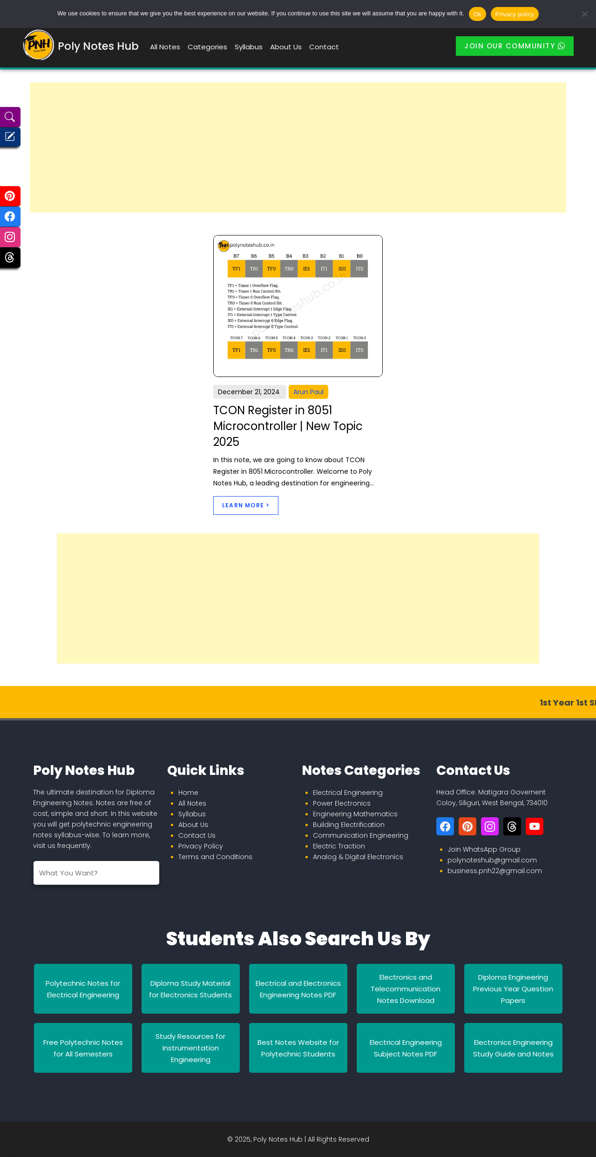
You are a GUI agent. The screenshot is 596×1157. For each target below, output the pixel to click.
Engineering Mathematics (355, 814)
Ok (477, 14)
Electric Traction (339, 846)
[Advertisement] (298, 147)
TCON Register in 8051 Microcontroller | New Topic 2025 (288, 426)
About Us (286, 47)
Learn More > (246, 505)
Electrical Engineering (348, 792)
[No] (584, 14)
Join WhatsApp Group (484, 849)
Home (188, 792)
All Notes (165, 47)
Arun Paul (308, 392)
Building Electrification (349, 824)
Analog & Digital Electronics (358, 856)
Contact (324, 47)
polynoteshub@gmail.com (492, 860)
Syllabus (249, 47)
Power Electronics (342, 803)
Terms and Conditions (215, 856)
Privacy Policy (200, 846)
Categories (207, 47)
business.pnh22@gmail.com (494, 870)
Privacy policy (514, 14)
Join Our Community (514, 46)
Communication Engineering (360, 835)
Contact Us (197, 835)
